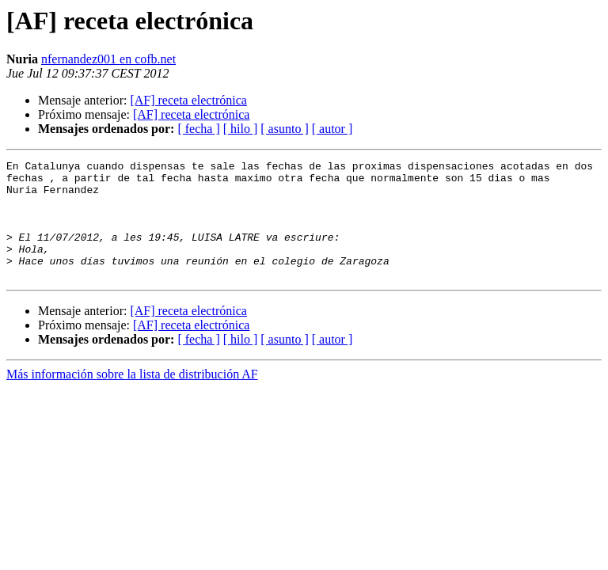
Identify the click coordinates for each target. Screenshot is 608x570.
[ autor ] (332, 128)
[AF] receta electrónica (188, 100)
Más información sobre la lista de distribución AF (132, 398)
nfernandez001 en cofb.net (108, 59)
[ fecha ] (198, 128)
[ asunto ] (284, 128)
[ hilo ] (240, 128)
